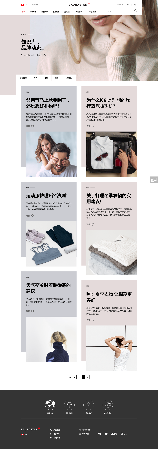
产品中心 (33, 12)
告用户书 (56, 438)
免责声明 (56, 434)
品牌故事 (56, 12)
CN (26, 5)
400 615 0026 (119, 5)
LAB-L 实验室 (91, 12)
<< (70, 377)
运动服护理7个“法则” (47, 195)
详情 (28, 126)
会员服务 (67, 12)
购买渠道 (56, 430)
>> (88, 377)
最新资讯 (44, 12)
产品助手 (79, 12)
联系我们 (132, 5)
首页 (23, 12)
